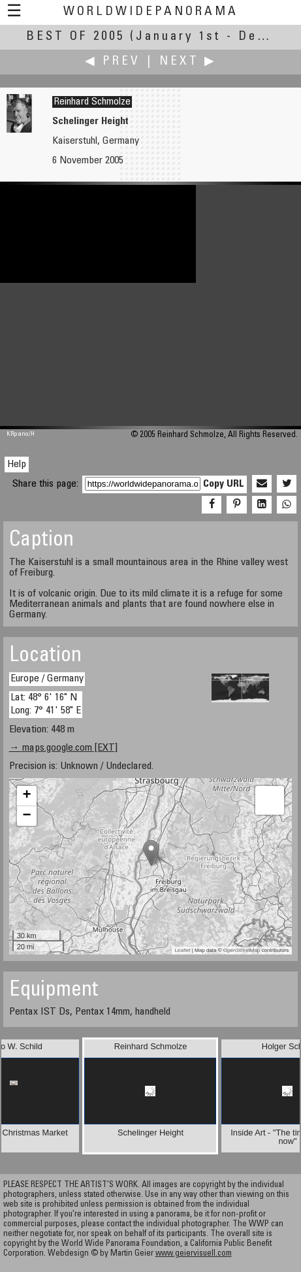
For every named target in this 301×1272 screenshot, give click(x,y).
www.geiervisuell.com (193, 1254)
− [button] (27, 816)
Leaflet (183, 950)
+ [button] (27, 796)
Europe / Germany (47, 679)
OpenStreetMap (241, 950)
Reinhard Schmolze (92, 102)
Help (16, 464)
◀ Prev (112, 62)
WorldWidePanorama (150, 12)
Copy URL (223, 484)
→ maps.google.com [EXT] (63, 748)
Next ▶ (188, 62)
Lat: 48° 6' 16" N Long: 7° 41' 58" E (45, 704)
